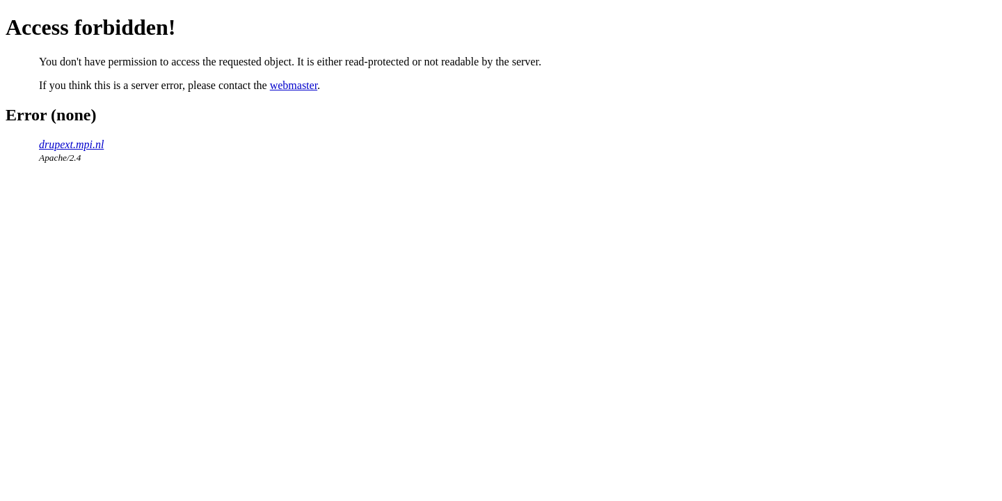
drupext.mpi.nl (71, 144)
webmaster (293, 85)
